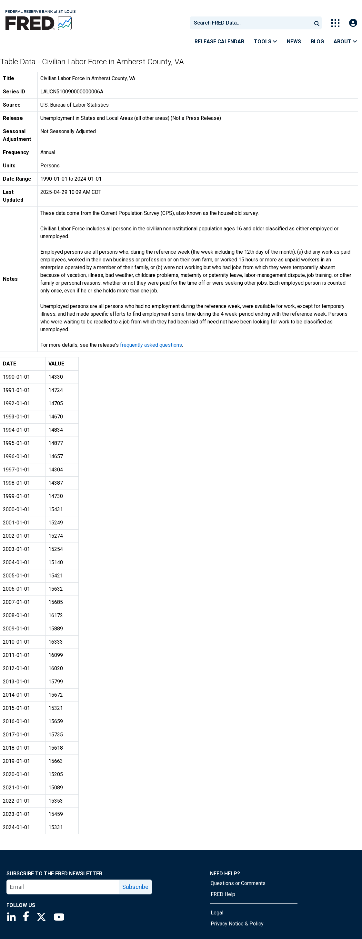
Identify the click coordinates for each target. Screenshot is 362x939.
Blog (317, 41)
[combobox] (250, 22)
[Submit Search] (317, 22)
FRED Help (223, 894)
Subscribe (135, 886)
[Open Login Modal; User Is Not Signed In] (353, 23)
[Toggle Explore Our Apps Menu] (335, 23)
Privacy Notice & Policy (237, 924)
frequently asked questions (151, 345)
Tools (265, 41)
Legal (217, 913)
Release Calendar (219, 41)
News (294, 41)
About (345, 41)
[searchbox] (252, 22)
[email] (63, 887)
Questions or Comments (238, 883)
